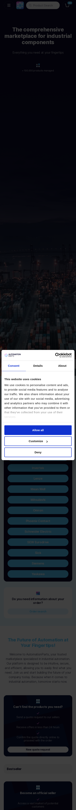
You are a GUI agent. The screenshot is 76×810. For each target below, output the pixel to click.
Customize (38, 441)
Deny (38, 452)
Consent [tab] (13, 365)
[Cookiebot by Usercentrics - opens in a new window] (55, 355)
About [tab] (62, 365)
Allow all (38, 430)
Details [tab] (38, 365)
